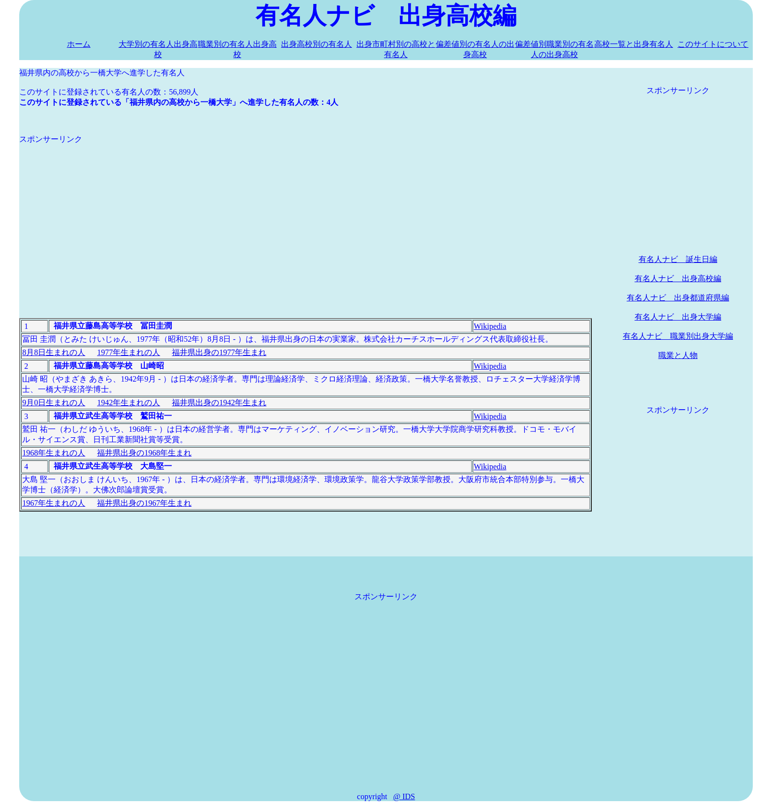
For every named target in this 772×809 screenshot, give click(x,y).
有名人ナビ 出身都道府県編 (678, 297)
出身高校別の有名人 (316, 44)
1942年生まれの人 (128, 402)
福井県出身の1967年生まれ (144, 503)
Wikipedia (490, 326)
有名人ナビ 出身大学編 (678, 317)
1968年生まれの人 (53, 453)
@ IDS (404, 796)
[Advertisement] (305, 214)
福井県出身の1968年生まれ (144, 453)
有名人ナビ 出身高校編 (678, 278)
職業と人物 (678, 355)
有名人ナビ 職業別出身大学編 (678, 336)
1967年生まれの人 (53, 503)
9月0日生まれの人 (53, 402)
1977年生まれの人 (128, 352)
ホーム (79, 44)
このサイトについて (712, 44)
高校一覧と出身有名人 (633, 44)
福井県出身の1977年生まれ (219, 352)
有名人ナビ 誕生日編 (678, 259)
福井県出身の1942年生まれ (219, 402)
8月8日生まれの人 (53, 352)
